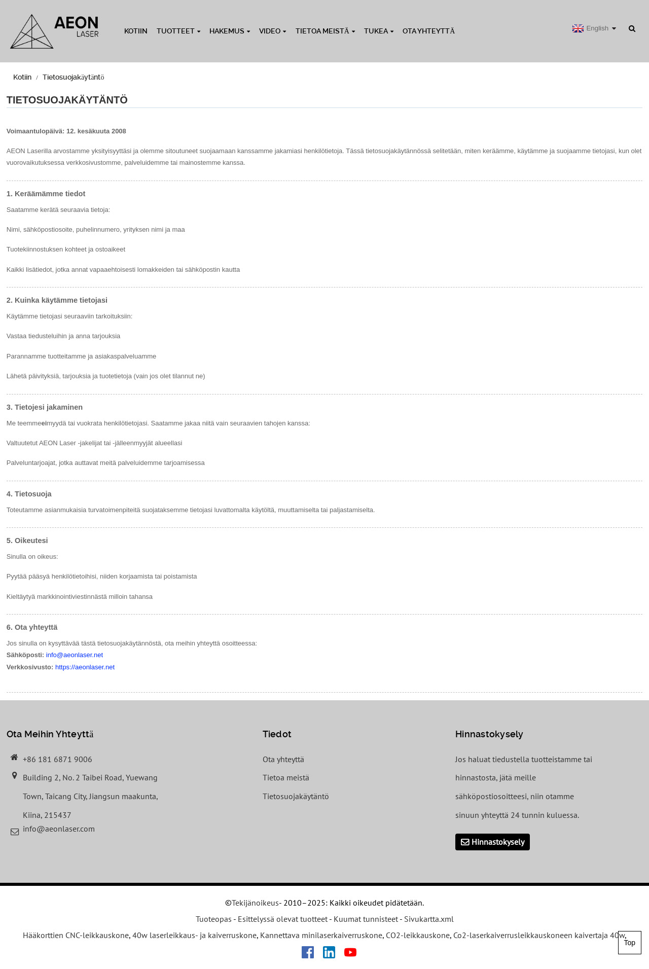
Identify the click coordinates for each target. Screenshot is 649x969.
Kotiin (136, 31)
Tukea (378, 31)
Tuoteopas (214, 919)
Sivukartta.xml (429, 919)
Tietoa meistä (325, 31)
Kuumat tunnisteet (366, 919)
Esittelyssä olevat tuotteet (283, 919)
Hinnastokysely (498, 842)
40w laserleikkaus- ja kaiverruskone (194, 935)
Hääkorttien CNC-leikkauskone (76, 935)
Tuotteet (178, 31)
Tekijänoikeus (255, 903)
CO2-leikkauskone (418, 935)
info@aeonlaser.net (74, 655)
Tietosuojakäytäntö (73, 77)
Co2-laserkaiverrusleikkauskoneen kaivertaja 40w (539, 935)
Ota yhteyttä (429, 31)
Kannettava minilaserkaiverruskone (321, 935)
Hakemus (229, 31)
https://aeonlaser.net (85, 667)
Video (272, 31)
